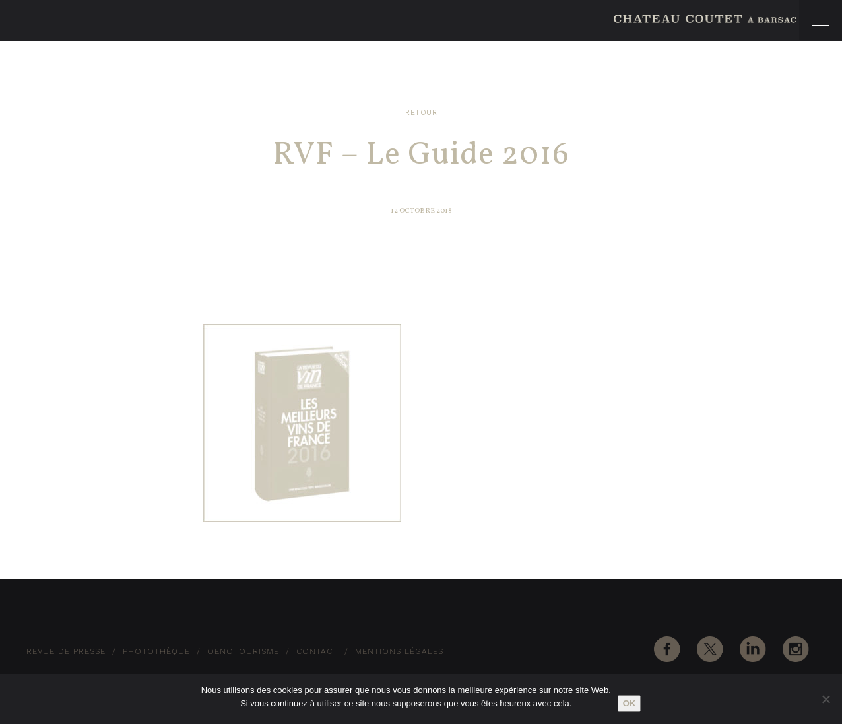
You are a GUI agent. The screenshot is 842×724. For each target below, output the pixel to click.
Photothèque (156, 651)
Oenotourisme (243, 651)
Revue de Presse (66, 651)
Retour (421, 112)
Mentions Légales (399, 651)
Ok (629, 703)
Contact (317, 651)
